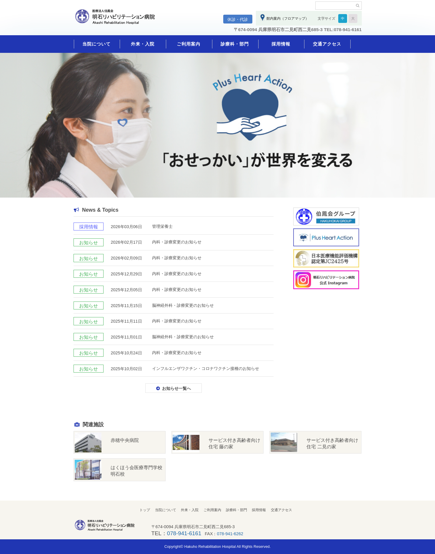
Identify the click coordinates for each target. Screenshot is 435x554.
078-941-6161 (184, 533)
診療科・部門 (235, 43)
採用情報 (280, 43)
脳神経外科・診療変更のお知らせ (183, 305)
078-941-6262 (230, 533)
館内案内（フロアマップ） (287, 18)
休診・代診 (237, 19)
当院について (96, 43)
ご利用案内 (188, 43)
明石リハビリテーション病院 (118, 19)
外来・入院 (142, 43)
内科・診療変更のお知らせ (176, 242)
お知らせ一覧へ (176, 388)
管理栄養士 (162, 226)
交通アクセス (327, 43)
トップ (144, 510)
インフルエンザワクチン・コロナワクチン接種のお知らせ (205, 368)
